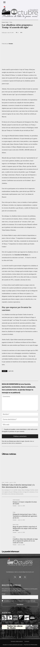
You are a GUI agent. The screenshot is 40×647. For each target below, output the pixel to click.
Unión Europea (16, 499)
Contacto (27, 641)
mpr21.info (10, 371)
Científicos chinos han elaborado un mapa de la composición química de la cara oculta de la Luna (25, 540)
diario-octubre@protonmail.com (24, 572)
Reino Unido (15, 524)
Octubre (11, 43)
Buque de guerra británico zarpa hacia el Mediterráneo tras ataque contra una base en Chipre (25, 528)
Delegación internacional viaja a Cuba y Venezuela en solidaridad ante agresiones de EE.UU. (25, 516)
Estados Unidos (5, 22)
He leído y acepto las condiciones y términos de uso (19, 601)
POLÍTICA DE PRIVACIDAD (30, 644)
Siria (11, 22)
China (14, 537)
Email (3, 594)
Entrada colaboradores (17, 641)
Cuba (3, 482)
